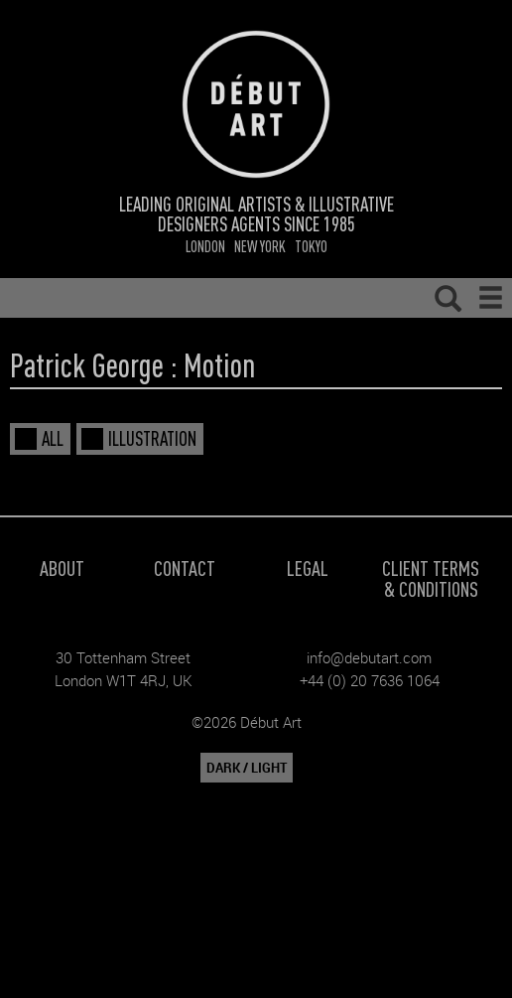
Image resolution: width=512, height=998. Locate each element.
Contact (184, 567)
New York (260, 245)
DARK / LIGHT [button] (246, 768)
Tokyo (311, 245)
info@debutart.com (369, 657)
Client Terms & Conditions (430, 578)
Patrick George (87, 364)
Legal (307, 567)
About (62, 567)
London (205, 245)
